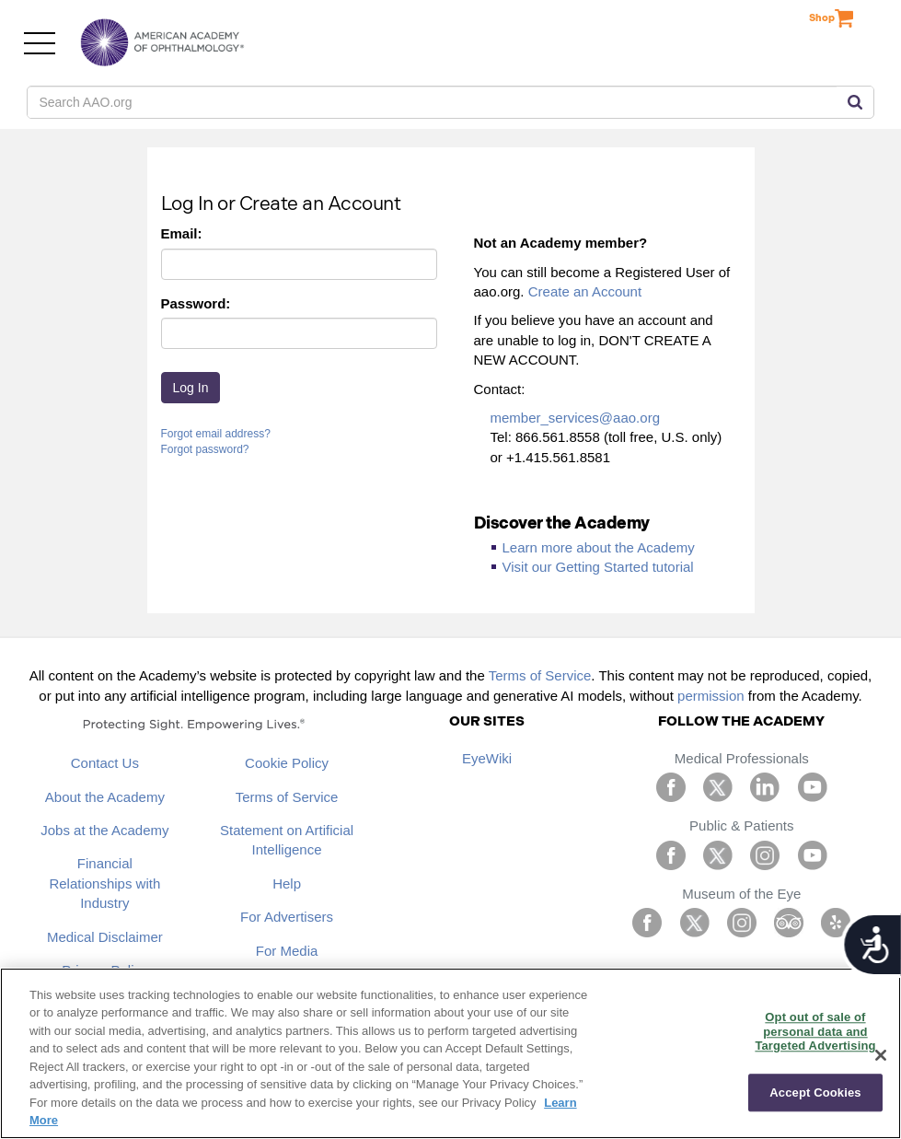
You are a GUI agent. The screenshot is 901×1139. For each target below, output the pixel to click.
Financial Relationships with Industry (104, 883)
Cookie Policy (287, 763)
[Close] (881, 1055)
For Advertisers (286, 916)
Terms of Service (540, 675)
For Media (287, 951)
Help (286, 883)
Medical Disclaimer (105, 937)
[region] (450, 1053)
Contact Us (105, 763)
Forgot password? (205, 449)
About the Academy (105, 797)
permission (711, 695)
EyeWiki (487, 758)
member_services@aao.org (575, 417)
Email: (181, 233)
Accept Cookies (815, 1092)
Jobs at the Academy (104, 830)
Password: (196, 303)
